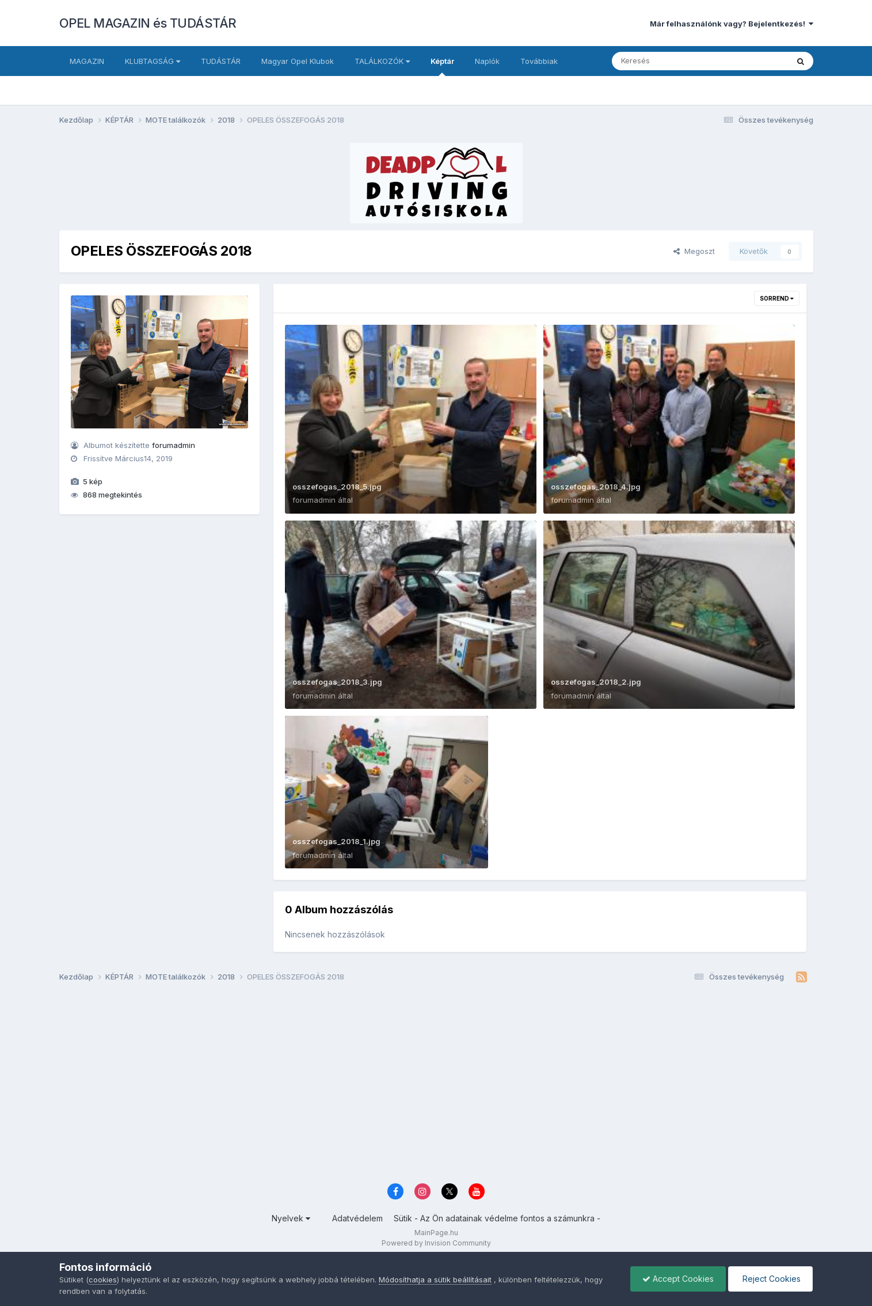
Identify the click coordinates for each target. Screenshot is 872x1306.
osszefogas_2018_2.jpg (596, 681)
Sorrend (777, 298)
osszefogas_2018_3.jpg (337, 681)
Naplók (487, 61)
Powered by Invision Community (436, 1243)
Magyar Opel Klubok (297, 61)
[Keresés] (668, 61)
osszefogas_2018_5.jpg (337, 486)
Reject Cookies (770, 1279)
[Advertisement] (404, 1087)
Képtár (442, 66)
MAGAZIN (87, 61)
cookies (103, 1279)
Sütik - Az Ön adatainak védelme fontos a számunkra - (497, 1218)
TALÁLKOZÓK (382, 61)
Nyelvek (291, 1218)
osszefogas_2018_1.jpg (336, 841)
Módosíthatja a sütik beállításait (435, 1279)
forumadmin (173, 445)
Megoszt (694, 251)
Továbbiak (539, 61)
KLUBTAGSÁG (152, 61)
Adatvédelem (357, 1218)
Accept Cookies (678, 1279)
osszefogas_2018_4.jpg (596, 486)
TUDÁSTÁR (221, 61)
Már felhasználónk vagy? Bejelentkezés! (731, 23)
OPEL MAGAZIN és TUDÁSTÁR (148, 23)
